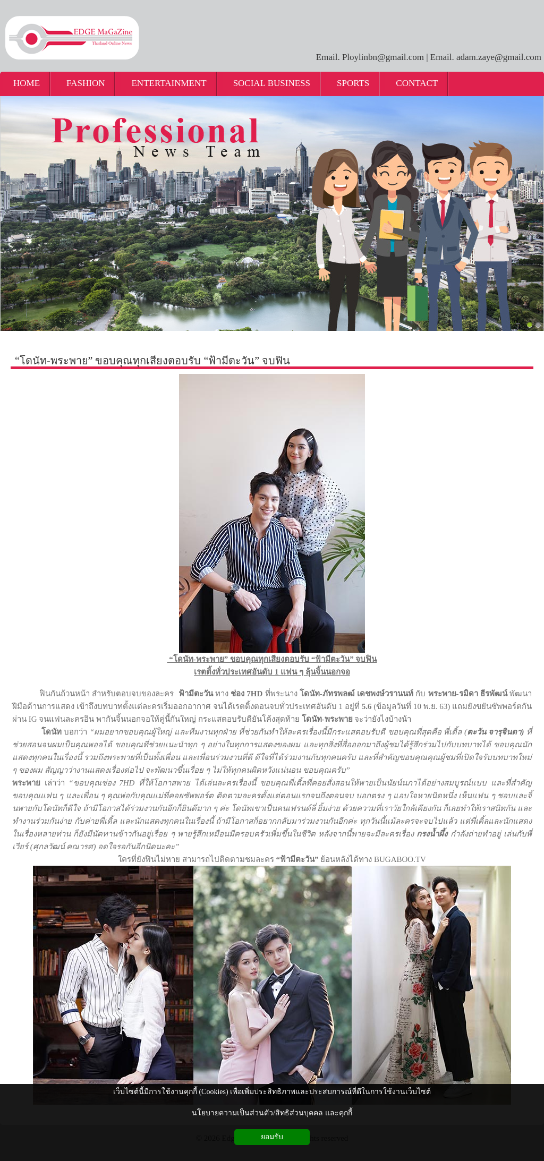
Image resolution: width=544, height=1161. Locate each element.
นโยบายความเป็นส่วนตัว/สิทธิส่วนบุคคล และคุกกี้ (272, 1113)
